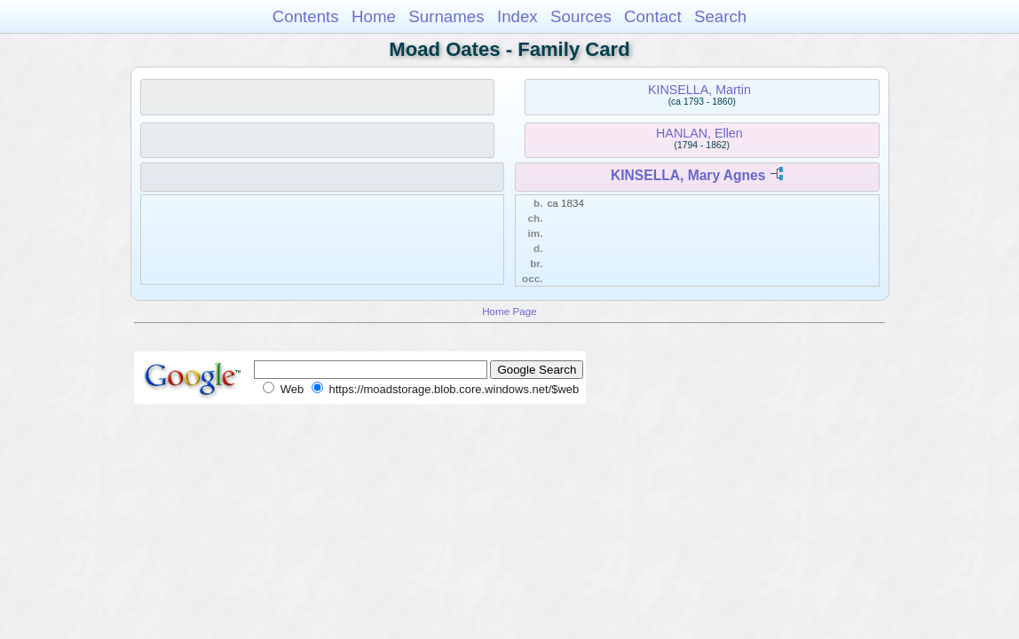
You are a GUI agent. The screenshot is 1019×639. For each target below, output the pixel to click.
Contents (306, 16)
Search (720, 16)
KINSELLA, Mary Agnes (688, 175)
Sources (581, 16)
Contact (653, 16)
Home (374, 16)
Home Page (509, 311)
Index (517, 16)
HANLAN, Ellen (699, 133)
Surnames (446, 16)
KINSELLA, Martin (699, 90)
